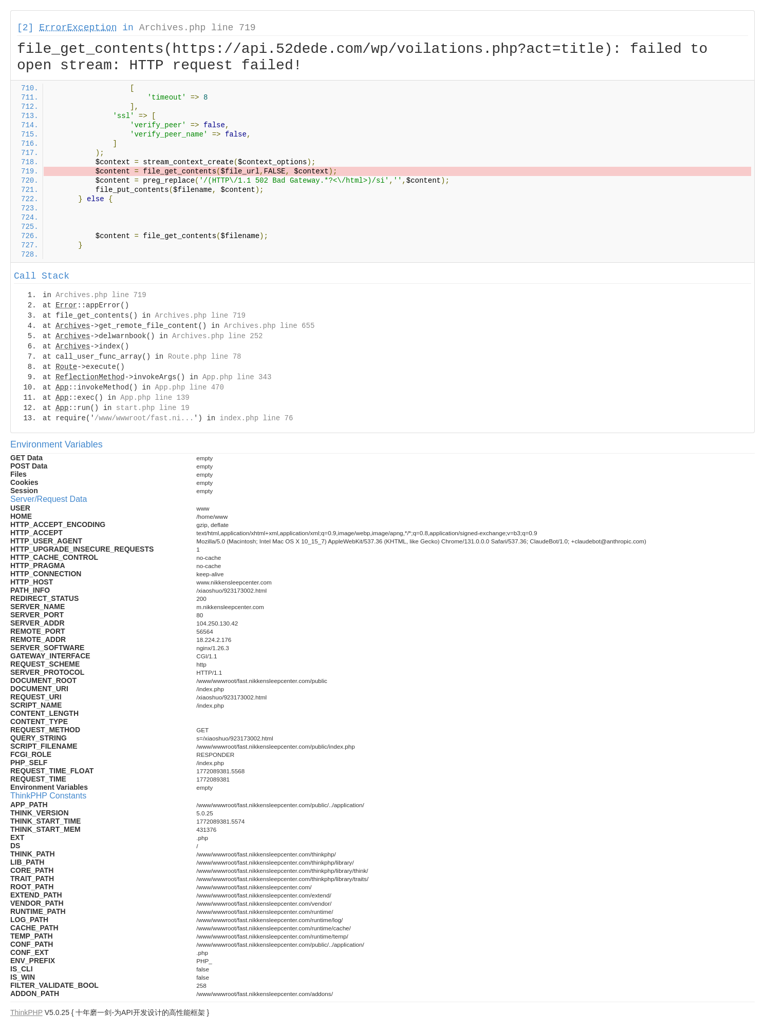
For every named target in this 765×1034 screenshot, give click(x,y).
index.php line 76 (256, 418)
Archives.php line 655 (269, 326)
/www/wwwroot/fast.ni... (144, 418)
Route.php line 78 (204, 357)
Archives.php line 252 (217, 336)
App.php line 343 (236, 377)
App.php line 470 (189, 387)
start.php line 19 (153, 408)
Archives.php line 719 (197, 28)
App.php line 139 (154, 398)
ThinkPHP (26, 1012)
